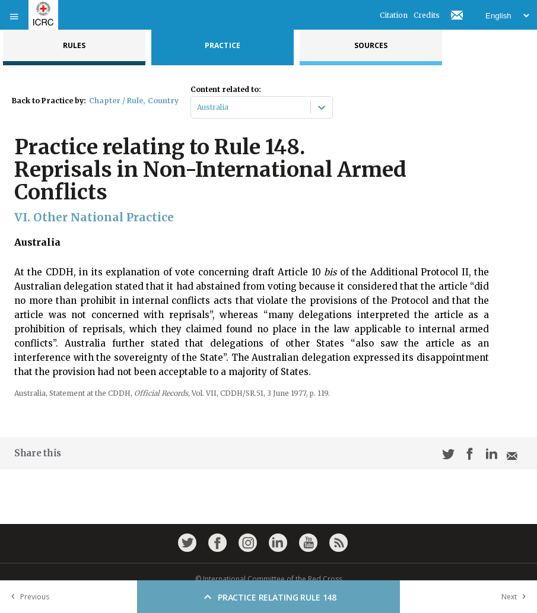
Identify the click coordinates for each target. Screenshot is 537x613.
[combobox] (198, 107)
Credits (427, 15)
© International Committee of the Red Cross (268, 579)
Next (516, 597)
